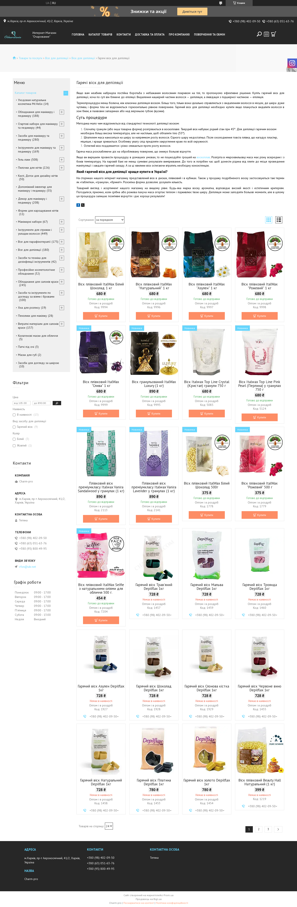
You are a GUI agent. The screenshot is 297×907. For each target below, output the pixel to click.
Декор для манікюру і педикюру (32, 200)
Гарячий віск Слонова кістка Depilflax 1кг (206, 688)
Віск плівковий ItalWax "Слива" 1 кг (101, 384)
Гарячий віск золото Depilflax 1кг (206, 782)
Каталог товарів (100, 34)
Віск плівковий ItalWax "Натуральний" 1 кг (154, 286)
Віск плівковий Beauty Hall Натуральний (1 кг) (259, 782)
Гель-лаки (24, 159)
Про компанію (179, 34)
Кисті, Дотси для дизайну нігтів (38, 176)
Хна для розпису (29, 307)
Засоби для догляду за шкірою (38, 363)
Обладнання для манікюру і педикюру (36, 114)
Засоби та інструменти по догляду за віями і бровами (36, 294)
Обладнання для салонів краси (38, 282)
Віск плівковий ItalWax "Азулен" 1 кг (207, 286)
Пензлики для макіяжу (32, 316)
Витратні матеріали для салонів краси (38, 325)
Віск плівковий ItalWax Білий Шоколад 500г (206, 485)
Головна (78, 34)
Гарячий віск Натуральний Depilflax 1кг (101, 782)
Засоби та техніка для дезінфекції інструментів (34, 260)
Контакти (124, 34)
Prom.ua (168, 895)
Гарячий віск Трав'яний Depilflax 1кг (153, 586)
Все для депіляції (56, 58)
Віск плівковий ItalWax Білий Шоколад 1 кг (101, 286)
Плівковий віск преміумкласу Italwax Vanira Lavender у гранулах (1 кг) (153, 487)
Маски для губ (27, 355)
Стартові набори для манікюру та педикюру (38, 126)
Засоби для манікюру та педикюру (33, 137)
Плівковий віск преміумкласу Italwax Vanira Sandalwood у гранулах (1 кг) (101, 487)
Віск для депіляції (83, 58)
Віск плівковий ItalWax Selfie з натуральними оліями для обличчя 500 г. (101, 588)
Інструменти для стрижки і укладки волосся (35, 231)
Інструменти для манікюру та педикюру (37, 149)
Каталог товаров (25, 93)
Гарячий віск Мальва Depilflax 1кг (206, 586)
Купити (103, 316)
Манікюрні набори (30, 222)
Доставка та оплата (150, 34)
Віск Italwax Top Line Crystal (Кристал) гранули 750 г (206, 384)
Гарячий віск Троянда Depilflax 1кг (259, 586)
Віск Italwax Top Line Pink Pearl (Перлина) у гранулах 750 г (259, 385)
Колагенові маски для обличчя (38, 336)
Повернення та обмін (209, 34)
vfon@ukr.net (27, 566)
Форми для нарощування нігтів (38, 210)
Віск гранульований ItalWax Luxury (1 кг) (154, 384)
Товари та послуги (30, 58)
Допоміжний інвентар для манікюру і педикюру (35, 189)
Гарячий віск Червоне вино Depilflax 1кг (259, 688)
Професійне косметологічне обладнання (36, 271)
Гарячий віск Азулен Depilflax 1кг (101, 688)
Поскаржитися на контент (138, 902)
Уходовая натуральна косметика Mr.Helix (32, 102)
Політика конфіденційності (172, 902)
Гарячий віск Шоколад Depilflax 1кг (154, 688)
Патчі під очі (26, 347)
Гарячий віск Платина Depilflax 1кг (154, 782)
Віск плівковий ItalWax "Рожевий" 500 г (259, 485)
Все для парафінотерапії (34, 242)
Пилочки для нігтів (30, 168)
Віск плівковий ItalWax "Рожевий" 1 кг (259, 286)
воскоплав (203, 157)
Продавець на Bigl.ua (149, 899)
